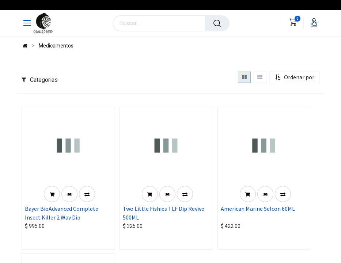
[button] (294, 77)
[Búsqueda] (217, 23)
